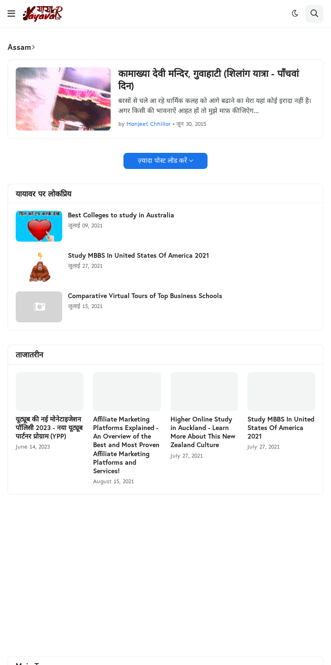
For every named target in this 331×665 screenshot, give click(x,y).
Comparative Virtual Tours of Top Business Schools (145, 295)
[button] (11, 14)
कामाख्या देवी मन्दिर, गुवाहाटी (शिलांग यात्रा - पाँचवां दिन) (208, 79)
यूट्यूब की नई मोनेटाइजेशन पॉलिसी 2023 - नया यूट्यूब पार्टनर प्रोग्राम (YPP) (49, 427)
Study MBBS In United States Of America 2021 (138, 255)
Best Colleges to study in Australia (121, 215)
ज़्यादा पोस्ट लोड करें (162, 161)
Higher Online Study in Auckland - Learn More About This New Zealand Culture (203, 432)
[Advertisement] (165, 575)
